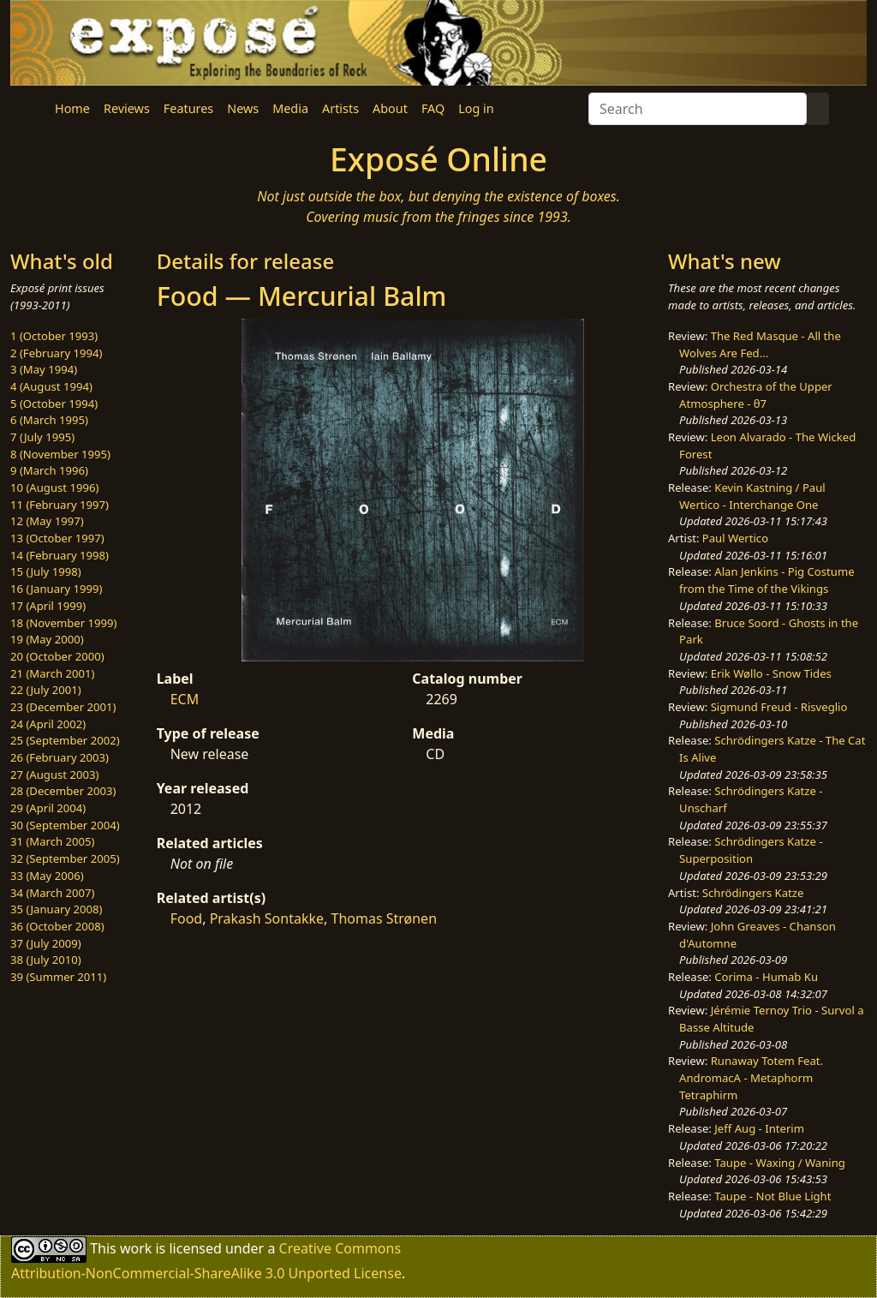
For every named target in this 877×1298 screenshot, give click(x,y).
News (243, 108)
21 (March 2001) (52, 673)
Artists (340, 108)
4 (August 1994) (51, 386)
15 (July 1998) (45, 571)
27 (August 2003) (54, 774)
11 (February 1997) (59, 504)
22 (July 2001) (45, 689)
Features (188, 108)
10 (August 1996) (54, 487)
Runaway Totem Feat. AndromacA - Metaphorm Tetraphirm (751, 1077)
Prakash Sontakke (267, 918)
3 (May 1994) (43, 369)
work (136, 1248)
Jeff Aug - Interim (759, 1128)
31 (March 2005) (52, 841)
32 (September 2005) (65, 858)
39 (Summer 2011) (58, 976)
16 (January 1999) (56, 588)
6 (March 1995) (49, 420)
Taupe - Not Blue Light (772, 1196)
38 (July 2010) (45, 959)
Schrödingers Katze (753, 892)
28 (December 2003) (63, 791)
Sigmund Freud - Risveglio (779, 707)
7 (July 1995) (42, 437)
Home (72, 108)
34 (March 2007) (52, 892)
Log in (475, 108)
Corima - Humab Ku (766, 976)
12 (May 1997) (47, 521)
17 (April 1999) (48, 605)
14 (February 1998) (59, 555)
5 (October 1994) (54, 403)
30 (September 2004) (65, 825)
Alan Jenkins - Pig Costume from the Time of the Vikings (766, 580)
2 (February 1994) (56, 353)
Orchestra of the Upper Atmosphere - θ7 (755, 395)
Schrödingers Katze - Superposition (750, 850)
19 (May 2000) (47, 639)
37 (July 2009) (45, 943)
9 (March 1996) (49, 470)
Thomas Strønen (384, 918)
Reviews (127, 108)
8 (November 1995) (60, 454)
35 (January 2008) (56, 909)
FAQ (432, 108)
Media (290, 108)
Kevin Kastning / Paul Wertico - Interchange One (752, 496)
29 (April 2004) (48, 808)
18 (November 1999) (63, 623)
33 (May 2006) (47, 875)
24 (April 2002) (48, 724)
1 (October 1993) (54, 336)
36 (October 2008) (57, 926)
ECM (185, 699)
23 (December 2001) (63, 707)
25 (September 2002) (65, 740)
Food (186, 918)
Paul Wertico (735, 538)
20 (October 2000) (57, 656)
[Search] (697, 109)
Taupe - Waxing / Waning (779, 1162)
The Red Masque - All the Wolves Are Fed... (760, 344)
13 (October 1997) (57, 538)
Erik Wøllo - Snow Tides (771, 673)
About (390, 108)
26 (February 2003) (59, 757)
